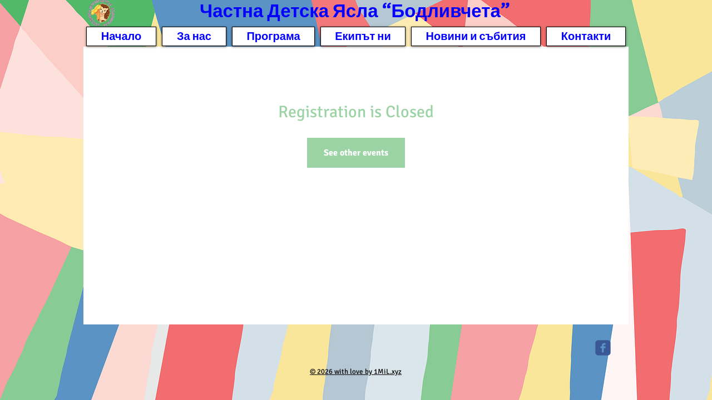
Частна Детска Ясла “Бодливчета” (355, 11)
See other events (356, 152)
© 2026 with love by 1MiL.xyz (356, 371)
